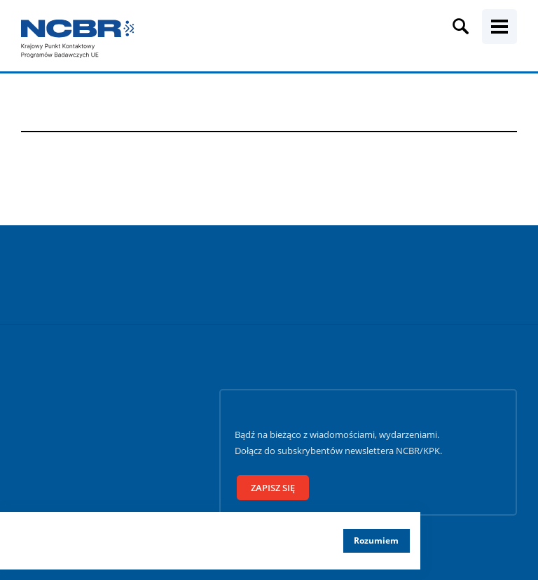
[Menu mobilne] (499, 26)
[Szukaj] (523, 40)
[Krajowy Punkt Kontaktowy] (77, 39)
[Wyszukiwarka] (460, 26)
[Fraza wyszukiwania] (257, 40)
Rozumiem (376, 540)
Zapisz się (273, 487)
